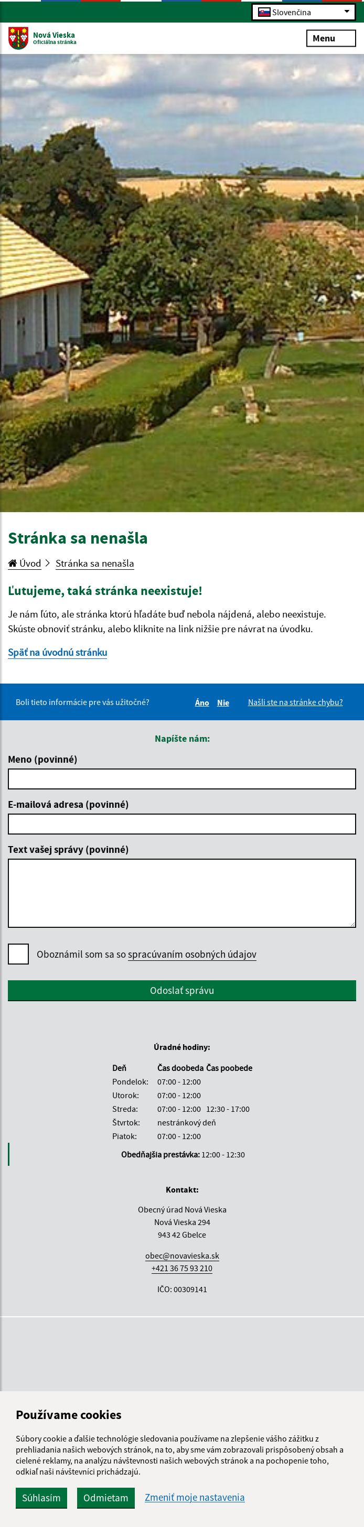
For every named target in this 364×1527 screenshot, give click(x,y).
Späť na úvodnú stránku (57, 652)
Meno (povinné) (43, 759)
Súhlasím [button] (41, 1497)
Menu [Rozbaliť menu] (331, 37)
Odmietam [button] (106, 1497)
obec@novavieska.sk (182, 1255)
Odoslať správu (182, 990)
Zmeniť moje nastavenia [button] (195, 1497)
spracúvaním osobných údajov (192, 954)
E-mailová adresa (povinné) (68, 804)
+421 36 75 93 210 (182, 1268)
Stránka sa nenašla (95, 563)
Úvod (24, 563)
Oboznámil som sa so (146, 954)
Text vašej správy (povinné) (68, 849)
